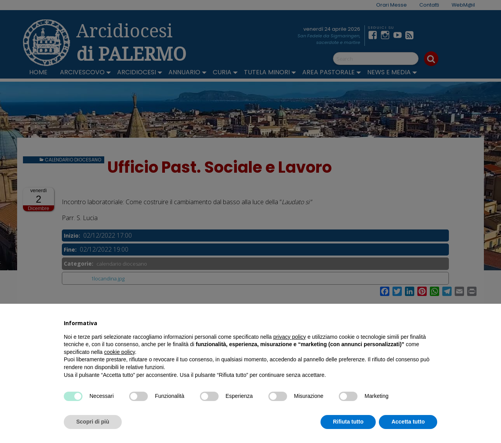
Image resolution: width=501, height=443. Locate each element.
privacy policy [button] (289, 337)
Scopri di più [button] (92, 421)
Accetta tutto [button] (408, 421)
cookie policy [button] (119, 352)
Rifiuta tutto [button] (348, 421)
